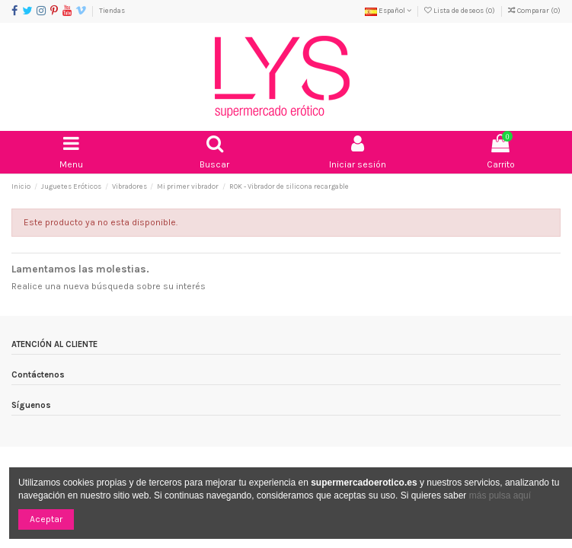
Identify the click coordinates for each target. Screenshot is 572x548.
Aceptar (46, 519)
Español (388, 10)
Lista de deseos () (460, 10)
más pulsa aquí (498, 495)
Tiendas (112, 10)
